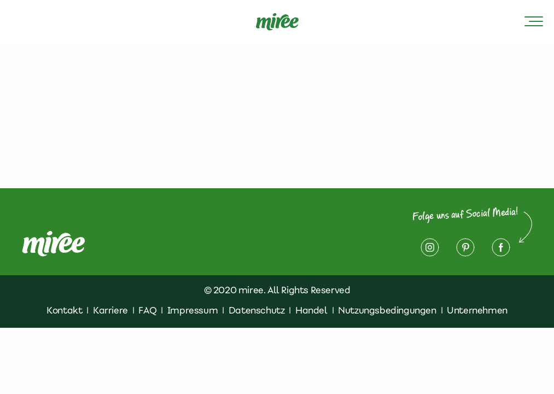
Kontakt (64, 310)
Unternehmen (477, 310)
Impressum (192, 310)
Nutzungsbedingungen (387, 310)
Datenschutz (257, 310)
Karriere (110, 310)
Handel (311, 310)
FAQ (147, 310)
